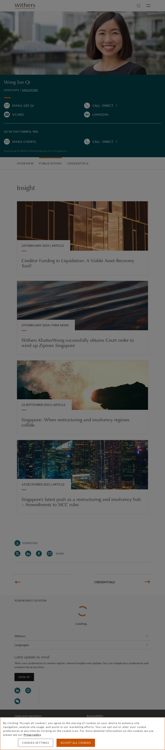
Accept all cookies (76, 742)
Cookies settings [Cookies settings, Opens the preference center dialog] (35, 742)
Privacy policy (32, 734)
